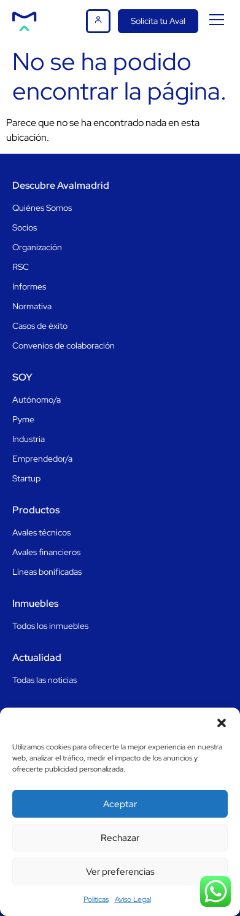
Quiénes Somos (42, 207)
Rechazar (120, 838)
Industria (28, 438)
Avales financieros (46, 552)
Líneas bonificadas (47, 571)
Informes (29, 286)
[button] (221, 723)
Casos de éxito (40, 325)
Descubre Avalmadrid (60, 185)
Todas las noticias (44, 679)
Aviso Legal (133, 899)
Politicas (96, 899)
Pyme (23, 419)
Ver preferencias (120, 872)
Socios (24, 227)
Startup (26, 478)
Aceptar (120, 804)
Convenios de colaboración (63, 345)
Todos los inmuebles (50, 625)
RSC (20, 266)
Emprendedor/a (42, 458)
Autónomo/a (36, 399)
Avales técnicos (41, 532)
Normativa (32, 306)
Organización (37, 247)
